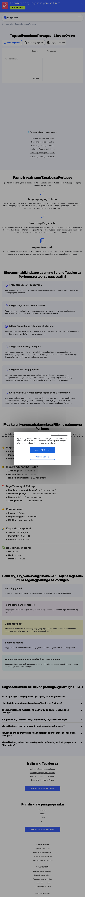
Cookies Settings (42, 457)
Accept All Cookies (42, 450)
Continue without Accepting (59, 435)
